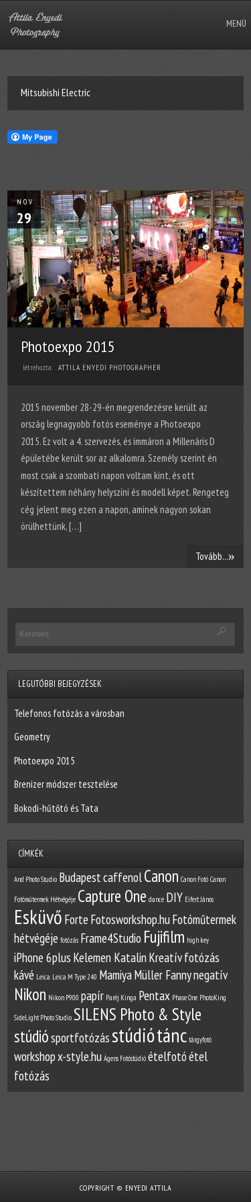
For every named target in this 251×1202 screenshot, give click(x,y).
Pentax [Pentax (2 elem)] (154, 996)
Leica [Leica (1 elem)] (43, 977)
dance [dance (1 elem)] (156, 899)
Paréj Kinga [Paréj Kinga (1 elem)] (121, 997)
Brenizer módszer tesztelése (66, 784)
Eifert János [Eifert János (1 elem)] (199, 899)
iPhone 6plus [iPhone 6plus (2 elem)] (42, 957)
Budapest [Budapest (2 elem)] (80, 877)
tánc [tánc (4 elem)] (172, 1035)
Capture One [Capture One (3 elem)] (112, 896)
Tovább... (215, 556)
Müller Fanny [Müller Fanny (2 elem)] (162, 975)
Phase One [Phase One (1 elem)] (184, 997)
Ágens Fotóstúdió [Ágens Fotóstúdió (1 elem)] (125, 1058)
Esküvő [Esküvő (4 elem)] (38, 916)
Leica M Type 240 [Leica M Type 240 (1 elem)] (74, 977)
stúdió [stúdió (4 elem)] (133, 1035)
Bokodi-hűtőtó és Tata (56, 808)
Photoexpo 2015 (68, 346)
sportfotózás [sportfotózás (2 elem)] (80, 1038)
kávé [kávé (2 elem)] (24, 975)
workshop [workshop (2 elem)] (35, 1056)
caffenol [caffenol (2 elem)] (122, 877)
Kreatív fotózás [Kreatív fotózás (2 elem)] (184, 957)
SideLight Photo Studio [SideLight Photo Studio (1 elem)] (43, 1017)
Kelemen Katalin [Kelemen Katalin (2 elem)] (110, 957)
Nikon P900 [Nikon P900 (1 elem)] (63, 997)
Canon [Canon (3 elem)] (161, 876)
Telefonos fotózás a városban (69, 713)
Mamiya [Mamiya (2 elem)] (115, 975)
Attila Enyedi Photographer (109, 367)
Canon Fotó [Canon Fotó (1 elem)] (194, 879)
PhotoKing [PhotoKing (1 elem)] (212, 997)
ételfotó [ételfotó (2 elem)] (167, 1056)
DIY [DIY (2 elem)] (174, 897)
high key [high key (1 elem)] (198, 940)
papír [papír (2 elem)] (92, 996)
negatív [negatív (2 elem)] (210, 975)
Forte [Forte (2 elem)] (76, 919)
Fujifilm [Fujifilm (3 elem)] (164, 936)
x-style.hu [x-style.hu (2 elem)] (80, 1056)
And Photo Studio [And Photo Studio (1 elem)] (35, 879)
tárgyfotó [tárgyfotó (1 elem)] (200, 1039)
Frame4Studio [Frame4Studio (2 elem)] (110, 938)
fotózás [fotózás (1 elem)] (69, 940)
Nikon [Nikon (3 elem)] (30, 994)
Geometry (32, 736)
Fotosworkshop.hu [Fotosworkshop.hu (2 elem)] (130, 919)
